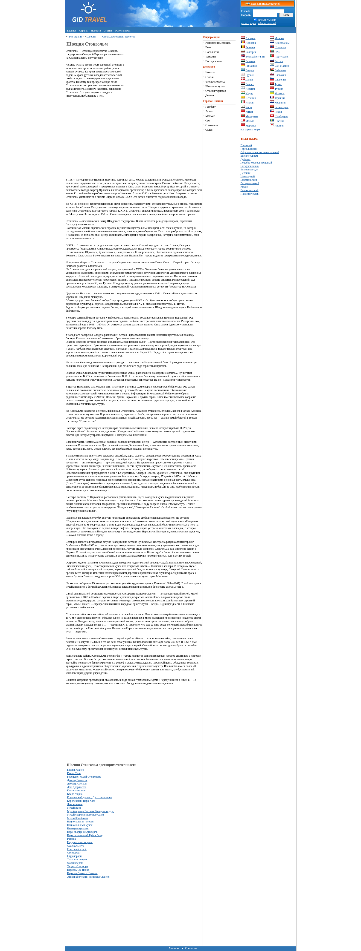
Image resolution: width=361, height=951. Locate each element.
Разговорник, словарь (217, 42)
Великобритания (255, 56)
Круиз (244, 186)
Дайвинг (245, 159)
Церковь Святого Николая (82, 873)
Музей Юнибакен (77, 818)
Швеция (91, 36)
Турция (279, 88)
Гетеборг (210, 106)
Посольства (212, 52)
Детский (245, 173)
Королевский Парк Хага (81, 800)
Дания (249, 79)
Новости (96, 30)
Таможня (210, 56)
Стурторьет (73, 852)
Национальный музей (79, 825)
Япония (279, 125)
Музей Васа (74, 807)
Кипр (249, 107)
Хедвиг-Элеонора (77, 866)
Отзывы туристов (215, 90)
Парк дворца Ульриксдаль (82, 831)
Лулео (209, 111)
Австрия (251, 38)
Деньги (209, 95)
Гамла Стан (74, 773)
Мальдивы (252, 116)
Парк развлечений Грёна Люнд (85, 835)
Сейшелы (280, 70)
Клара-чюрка (74, 794)
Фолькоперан (75, 863)
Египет (250, 84)
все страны (75, 36)
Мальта (250, 121)
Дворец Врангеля (77, 780)
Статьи (108, 30)
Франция (280, 98)
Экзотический (249, 179)
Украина (280, 93)
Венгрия (251, 61)
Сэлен (209, 129)
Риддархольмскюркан (80, 842)
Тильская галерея (77, 859)
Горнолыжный (249, 148)
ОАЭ (277, 52)
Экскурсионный (250, 166)
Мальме (210, 116)
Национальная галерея (80, 821)
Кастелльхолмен (76, 790)
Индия (249, 93)
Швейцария (281, 116)
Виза (208, 47)
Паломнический (250, 193)
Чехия (278, 111)
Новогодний (248, 176)
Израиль (251, 88)
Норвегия (280, 47)
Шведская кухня (214, 86)
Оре (207, 120)
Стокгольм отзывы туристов (118, 36)
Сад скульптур (75, 845)
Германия (251, 65)
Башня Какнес (75, 769)
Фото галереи (123, 30)
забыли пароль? (267, 23)
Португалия (281, 56)
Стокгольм (211, 125)
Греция (250, 70)
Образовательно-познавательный (260, 152)
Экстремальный (250, 183)
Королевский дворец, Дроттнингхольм (89, 797)
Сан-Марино (282, 65)
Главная (71, 30)
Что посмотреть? (215, 81)
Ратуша (71, 838)
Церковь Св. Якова (78, 869)
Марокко (251, 125)
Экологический (250, 190)
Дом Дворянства (76, 787)
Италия (250, 102)
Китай (249, 111)
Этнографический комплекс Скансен (88, 876)
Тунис (278, 84)
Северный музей (76, 849)
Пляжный (246, 145)
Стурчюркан (74, 856)
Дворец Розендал (77, 783)
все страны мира (250, 129)
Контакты (191, 948)
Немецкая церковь (77, 828)
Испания (251, 98)
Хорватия (280, 102)
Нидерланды (282, 42)
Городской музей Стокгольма (84, 776)
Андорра (251, 42)
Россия (279, 61)
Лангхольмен (74, 804)
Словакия (280, 75)
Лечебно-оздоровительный (256, 162)
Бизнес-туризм (249, 155)
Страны (83, 30)
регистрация (248, 23)
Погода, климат (214, 61)
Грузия (250, 75)
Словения (280, 79)
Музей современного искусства (85, 814)
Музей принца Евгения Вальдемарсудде (90, 811)
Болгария (251, 52)
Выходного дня (249, 169)
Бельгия (250, 47)
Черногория (281, 107)
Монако (279, 38)
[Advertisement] (163, 81)
